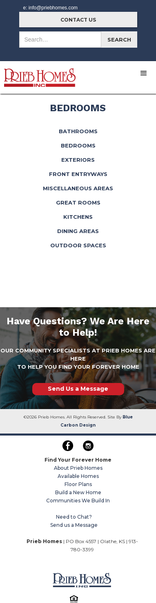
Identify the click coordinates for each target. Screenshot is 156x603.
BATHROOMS (78, 131)
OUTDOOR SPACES (78, 245)
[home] (38, 74)
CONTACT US (78, 20)
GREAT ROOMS (78, 202)
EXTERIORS (78, 159)
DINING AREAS (78, 231)
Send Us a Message (78, 388)
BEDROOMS (78, 145)
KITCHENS (78, 216)
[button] (143, 73)
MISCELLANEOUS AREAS (78, 188)
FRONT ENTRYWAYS (78, 174)
